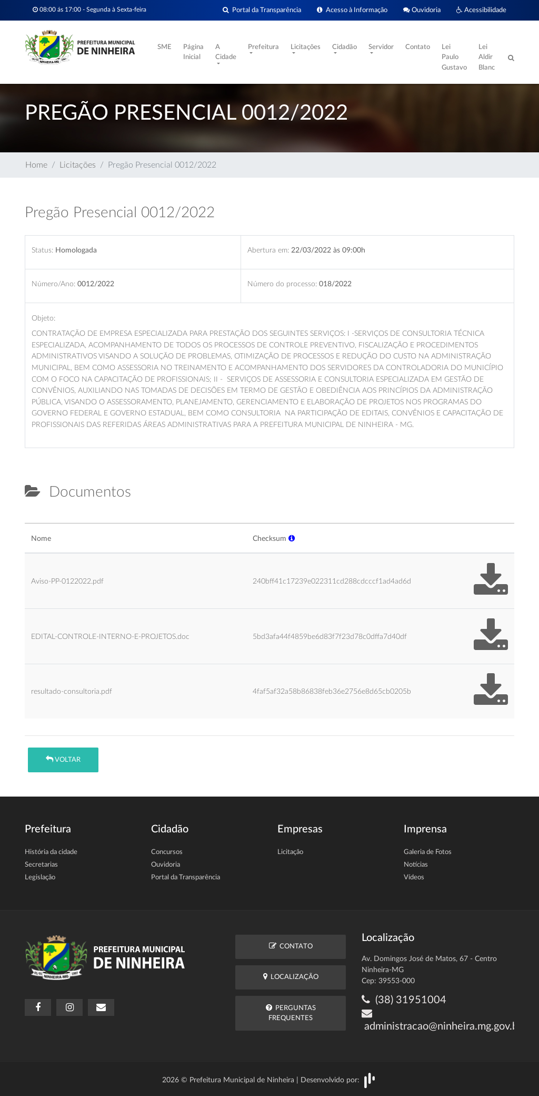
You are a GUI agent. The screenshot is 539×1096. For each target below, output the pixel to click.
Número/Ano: (53, 284)
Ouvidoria (422, 10)
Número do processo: (282, 284)
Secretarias (41, 864)
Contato (417, 47)
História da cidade (51, 852)
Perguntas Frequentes (291, 1013)
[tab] (34, 518)
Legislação (40, 877)
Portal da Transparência (262, 10)
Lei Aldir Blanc (486, 57)
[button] (291, 538)
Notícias (416, 864)
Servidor (381, 47)
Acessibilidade (481, 10)
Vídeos (414, 877)
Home (36, 165)
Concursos (167, 852)
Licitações (306, 47)
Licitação (290, 852)
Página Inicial (193, 52)
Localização (290, 977)
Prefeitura (263, 47)
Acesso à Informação (352, 10)
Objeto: (43, 318)
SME (164, 47)
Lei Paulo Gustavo (454, 57)
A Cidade (225, 52)
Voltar (63, 759)
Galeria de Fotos (428, 852)
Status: (42, 250)
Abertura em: (268, 250)
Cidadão (344, 47)
